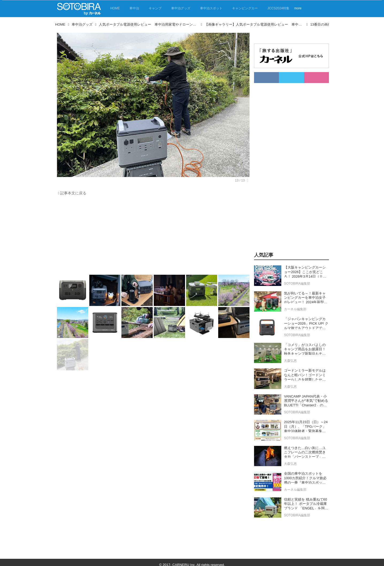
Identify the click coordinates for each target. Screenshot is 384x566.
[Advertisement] (152, 236)
